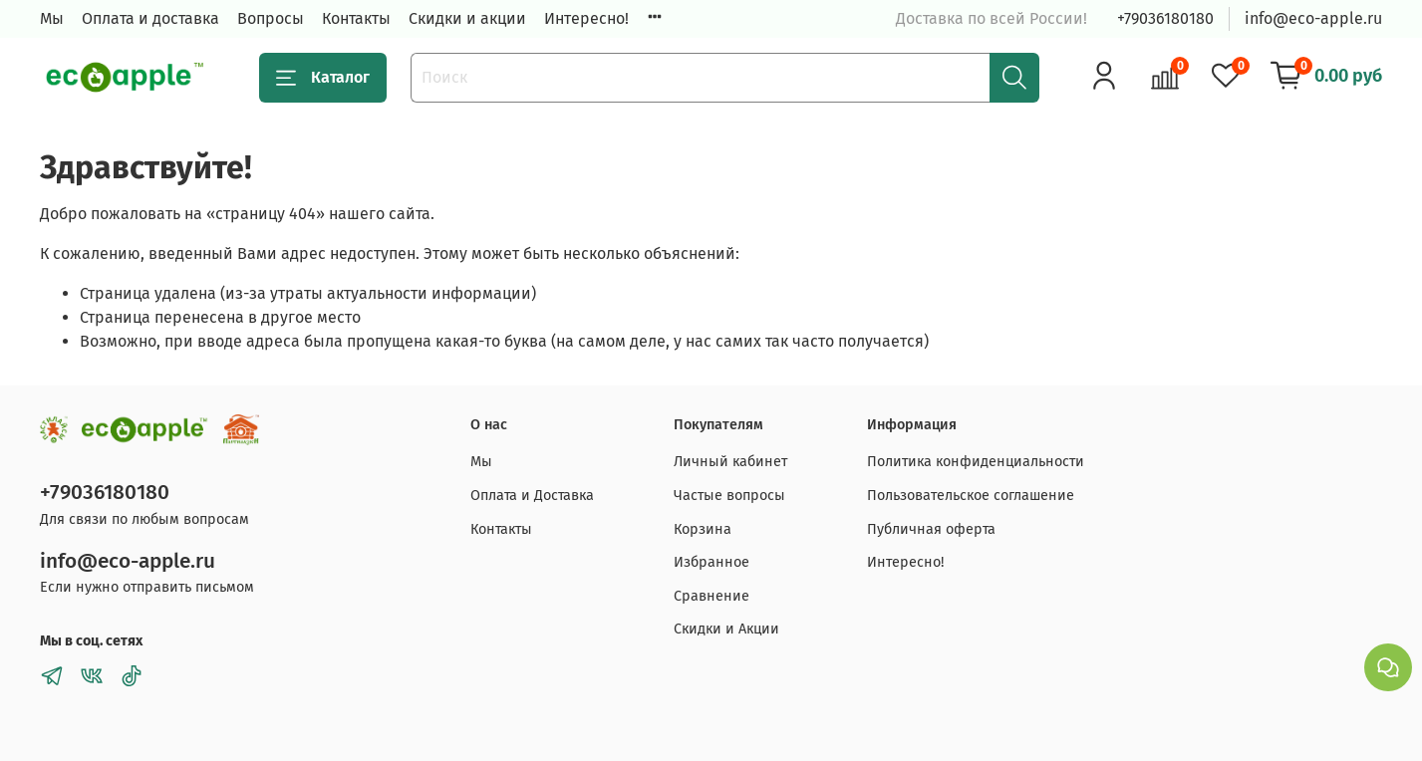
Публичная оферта (931, 529)
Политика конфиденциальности (975, 461)
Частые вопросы (729, 495)
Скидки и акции (467, 18)
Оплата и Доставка (532, 495)
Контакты (356, 18)
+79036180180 (1165, 18)
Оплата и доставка (150, 18)
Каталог (323, 78)
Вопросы (270, 18)
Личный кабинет (730, 461)
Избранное (711, 562)
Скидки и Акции (726, 629)
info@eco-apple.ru (1313, 18)
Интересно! (586, 18)
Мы (52, 18)
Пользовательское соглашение (970, 495)
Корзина (702, 529)
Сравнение (711, 596)
